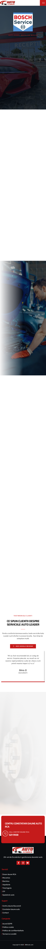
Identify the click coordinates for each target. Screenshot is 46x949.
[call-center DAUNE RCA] (5, 833)
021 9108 (13, 835)
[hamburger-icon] (43, 3)
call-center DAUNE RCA (19, 832)
